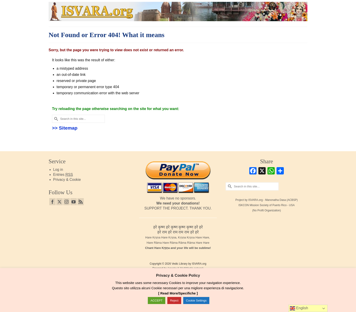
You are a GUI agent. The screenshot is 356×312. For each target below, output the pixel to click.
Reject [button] (174, 300)
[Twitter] (59, 201)
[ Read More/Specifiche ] (178, 293)
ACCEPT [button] (157, 300)
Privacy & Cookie (67, 180)
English (299, 308)
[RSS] (80, 201)
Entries (63, 175)
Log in (58, 169)
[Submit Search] (55, 119)
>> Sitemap (64, 127)
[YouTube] (73, 201)
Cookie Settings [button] (196, 300)
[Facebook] (52, 201)
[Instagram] (66, 201)
